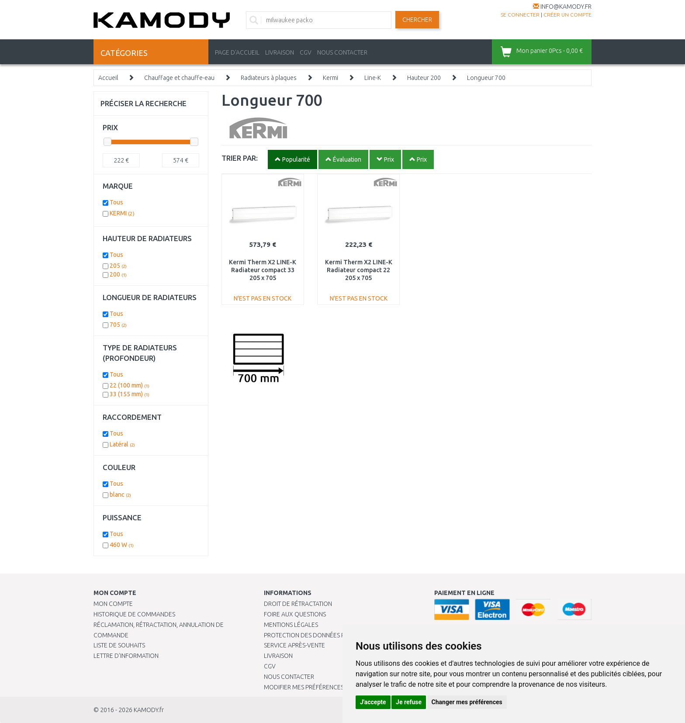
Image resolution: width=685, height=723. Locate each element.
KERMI (122, 213)
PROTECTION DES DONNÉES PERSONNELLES (324, 635)
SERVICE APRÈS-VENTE (294, 645)
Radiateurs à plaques (269, 77)
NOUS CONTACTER (342, 52)
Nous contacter (289, 676)
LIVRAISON (279, 52)
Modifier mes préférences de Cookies (321, 687)
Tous (116, 202)
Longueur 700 (486, 77)
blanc (120, 494)
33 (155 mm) (129, 394)
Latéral (122, 444)
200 (118, 274)
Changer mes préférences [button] (467, 702)
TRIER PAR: (239, 158)
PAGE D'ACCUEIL (237, 52)
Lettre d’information (126, 655)
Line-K (372, 77)
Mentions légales (291, 624)
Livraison (278, 655)
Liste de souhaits (119, 645)
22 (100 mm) (129, 385)
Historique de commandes (134, 614)
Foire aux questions (295, 614)
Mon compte (113, 603)
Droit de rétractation (298, 603)
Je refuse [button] (409, 702)
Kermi (330, 77)
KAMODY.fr (149, 709)
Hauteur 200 (424, 77)
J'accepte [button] (373, 702)
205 (118, 265)
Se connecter (520, 14)
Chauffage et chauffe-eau (179, 77)
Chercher (417, 19)
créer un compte (567, 14)
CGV (305, 52)
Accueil (108, 77)
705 (118, 324)
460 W (122, 544)
